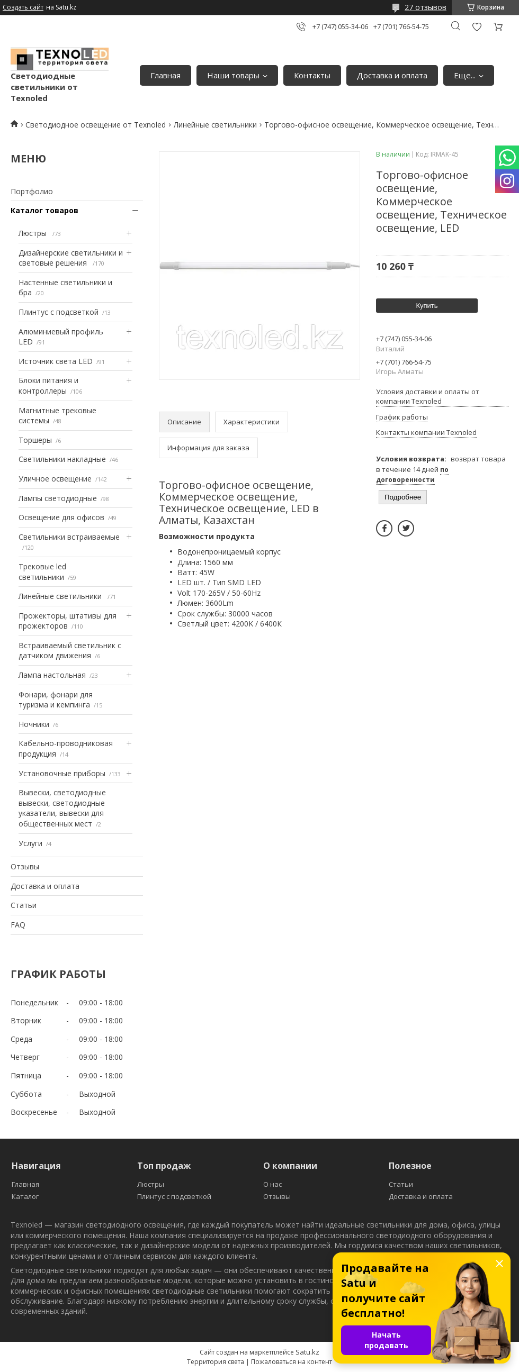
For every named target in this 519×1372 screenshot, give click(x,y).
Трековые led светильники (42, 571)
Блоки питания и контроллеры (48, 385)
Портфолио (32, 191)
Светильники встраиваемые (69, 537)
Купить (426, 306)
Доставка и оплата (392, 75)
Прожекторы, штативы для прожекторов (68, 621)
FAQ (18, 925)
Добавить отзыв (476, 26)
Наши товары (233, 75)
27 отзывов (425, 7)
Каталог (25, 1196)
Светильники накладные (62, 459)
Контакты (312, 75)
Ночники (34, 724)
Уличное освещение (55, 479)
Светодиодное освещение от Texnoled (95, 125)
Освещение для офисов (61, 517)
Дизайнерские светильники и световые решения (71, 258)
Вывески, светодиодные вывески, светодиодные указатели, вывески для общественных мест (62, 808)
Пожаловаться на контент (291, 1361)
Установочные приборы (62, 773)
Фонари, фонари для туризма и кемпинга (56, 699)
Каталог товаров (44, 210)
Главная (165, 75)
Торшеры (35, 440)
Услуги (30, 843)
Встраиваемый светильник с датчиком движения (70, 650)
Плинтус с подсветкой (59, 312)
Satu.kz (307, 1352)
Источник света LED (56, 361)
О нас (272, 1184)
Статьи (24, 905)
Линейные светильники (215, 125)
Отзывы (25, 866)
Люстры (34, 233)
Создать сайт (23, 7)
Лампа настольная (52, 675)
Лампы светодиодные (58, 498)
